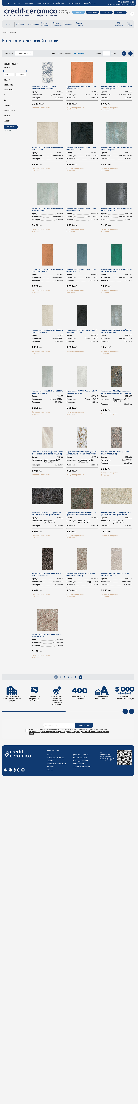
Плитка (78, 12)
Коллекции (34, 24)
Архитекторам (39, 3)
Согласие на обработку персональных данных (57, 730)
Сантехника (92, 12)
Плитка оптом (68, 3)
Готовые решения (44, 24)
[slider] (3, 71)
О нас (49, 755)
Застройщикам (54, 3)
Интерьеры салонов (55, 758)
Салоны (15, 3)
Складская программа (57, 24)
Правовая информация (56, 764)
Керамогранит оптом (82, 767)
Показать (11, 127)
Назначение (8, 90)
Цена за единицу (10, 63)
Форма (6, 120)
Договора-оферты (73, 732)
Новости (50, 761)
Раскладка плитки (80, 761)
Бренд (6, 79)
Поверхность (8, 110)
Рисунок (7, 115)
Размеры (7, 105)
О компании (26, 3)
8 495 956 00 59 (126, 2)
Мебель (120, 12)
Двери (106, 12)
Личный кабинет (84, 3)
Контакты (51, 767)
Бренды (21, 24)
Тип (5, 95)
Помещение (8, 85)
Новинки (68, 24)
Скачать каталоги (79, 24)
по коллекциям (64, 53)
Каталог (8, 24)
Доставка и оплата (81, 755)
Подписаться (84, 725)
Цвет (5, 100)
